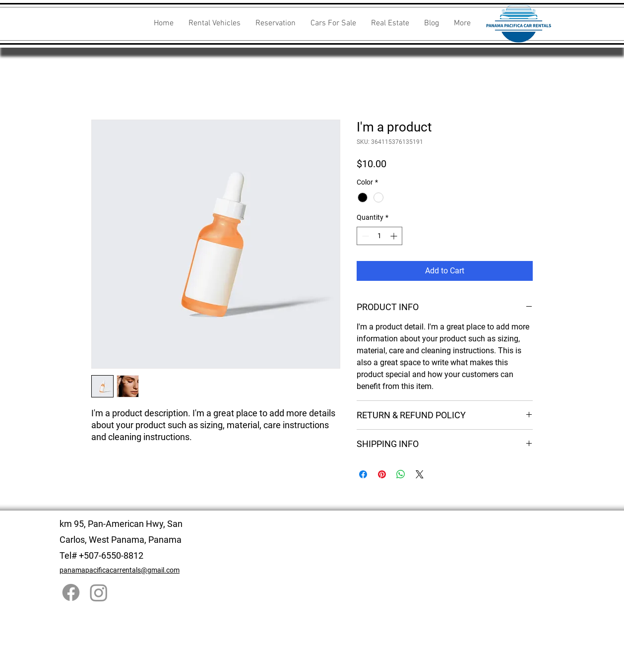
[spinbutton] (379, 236)
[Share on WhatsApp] (401, 474)
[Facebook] (71, 592)
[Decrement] (364, 236)
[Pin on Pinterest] (382, 474)
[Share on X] (420, 474)
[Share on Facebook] (363, 474)
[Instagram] (98, 592)
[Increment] (394, 236)
